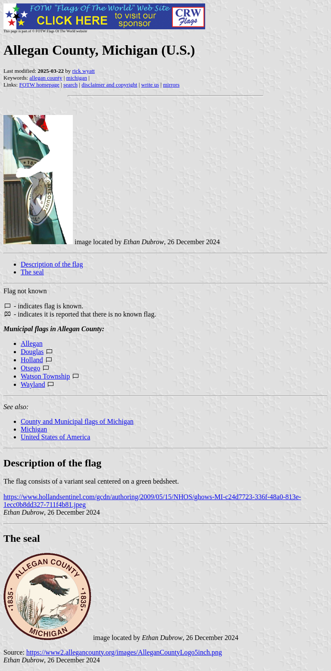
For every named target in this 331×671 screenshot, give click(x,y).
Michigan (34, 429)
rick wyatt (83, 71)
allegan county (45, 78)
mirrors (171, 84)
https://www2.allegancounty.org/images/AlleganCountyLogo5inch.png (124, 652)
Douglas (32, 351)
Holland (32, 359)
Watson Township (45, 376)
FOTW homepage (39, 84)
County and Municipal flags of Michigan (77, 421)
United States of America (55, 437)
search (70, 84)
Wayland (33, 384)
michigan (76, 78)
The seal (32, 272)
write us (150, 84)
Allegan (32, 343)
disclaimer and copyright (109, 84)
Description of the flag (52, 264)
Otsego (30, 368)
